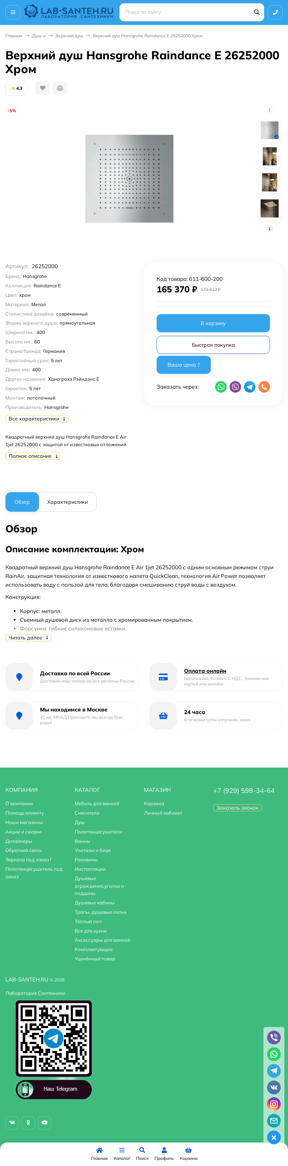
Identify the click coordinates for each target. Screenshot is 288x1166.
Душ (37, 35)
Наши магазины (24, 822)
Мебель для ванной (97, 803)
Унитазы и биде (93, 850)
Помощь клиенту (24, 813)
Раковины (86, 859)
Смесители (87, 813)
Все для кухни (91, 931)
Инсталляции (90, 869)
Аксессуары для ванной (102, 940)
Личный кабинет (163, 813)
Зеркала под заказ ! (28, 859)
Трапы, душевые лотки (101, 912)
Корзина (154, 803)
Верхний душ (69, 35)
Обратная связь (23, 850)
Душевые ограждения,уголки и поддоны (99, 885)
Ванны (82, 841)
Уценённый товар (95, 959)
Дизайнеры (18, 841)
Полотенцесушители (98, 832)
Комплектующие (94, 949)
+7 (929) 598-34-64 (244, 790)
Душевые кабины (95, 902)
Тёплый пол (88, 921)
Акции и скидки (23, 832)
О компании (19, 803)
